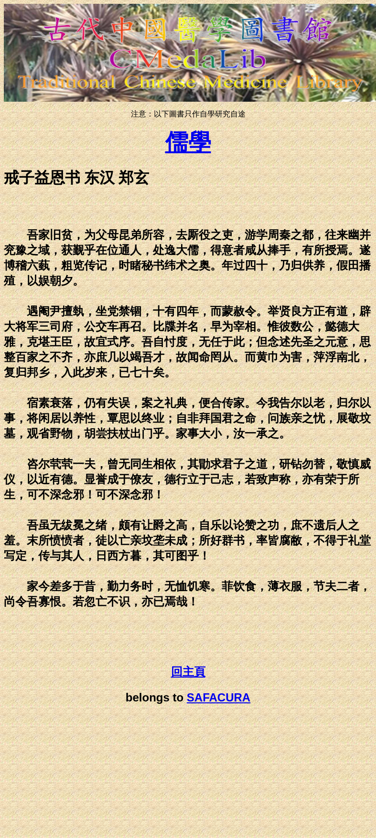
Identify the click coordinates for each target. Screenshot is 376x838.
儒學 (188, 142)
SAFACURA (218, 697)
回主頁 (188, 672)
